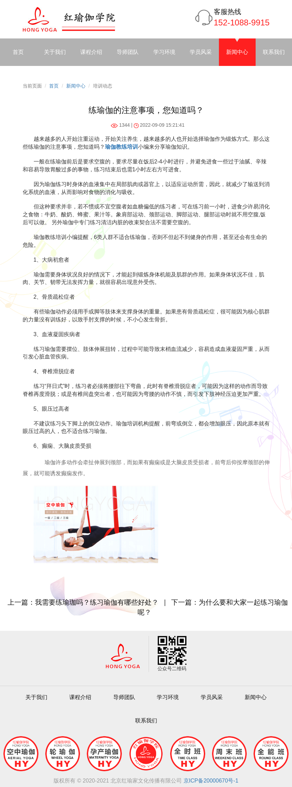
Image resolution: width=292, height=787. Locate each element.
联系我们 (274, 52)
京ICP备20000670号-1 (211, 781)
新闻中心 (237, 52)
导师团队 (128, 52)
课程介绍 (91, 52)
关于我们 (55, 52)
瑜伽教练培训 (121, 147)
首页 (18, 52)
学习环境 (164, 52)
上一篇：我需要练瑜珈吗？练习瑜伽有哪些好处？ (83, 602)
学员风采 (201, 52)
